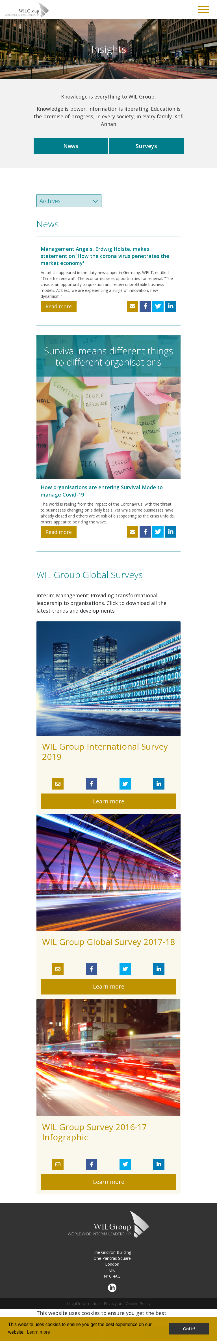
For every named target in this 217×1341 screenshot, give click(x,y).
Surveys (146, 146)
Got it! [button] (189, 1329)
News (70, 146)
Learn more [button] (38, 1332)
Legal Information (83, 1303)
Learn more (108, 801)
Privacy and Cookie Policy (127, 1303)
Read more (58, 306)
